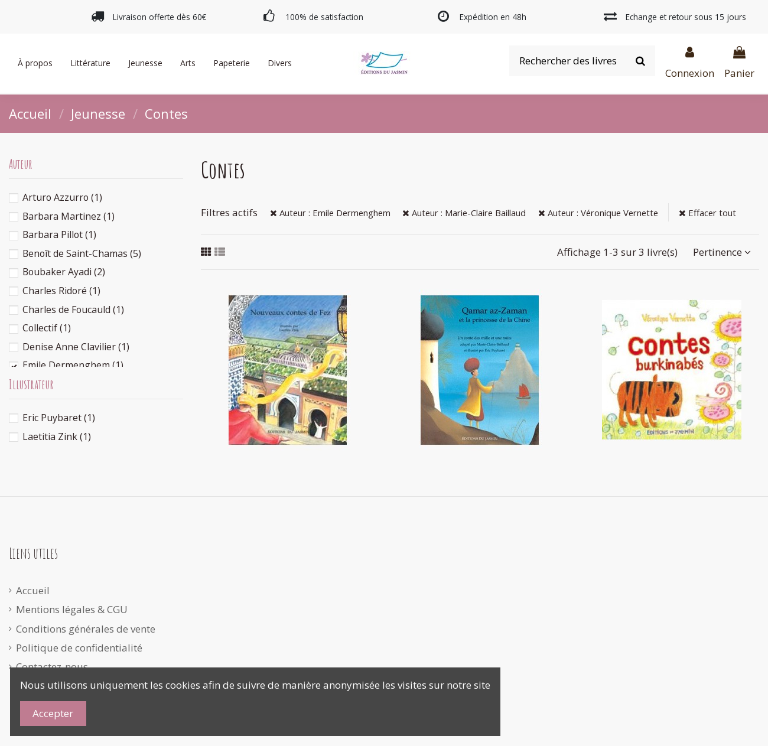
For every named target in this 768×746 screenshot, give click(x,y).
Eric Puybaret (58, 417)
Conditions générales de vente (85, 629)
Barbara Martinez (68, 216)
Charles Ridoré (61, 290)
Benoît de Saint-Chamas (81, 253)
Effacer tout (707, 213)
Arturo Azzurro (62, 197)
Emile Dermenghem (72, 365)
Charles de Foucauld (73, 309)
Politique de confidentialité (79, 647)
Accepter (52, 713)
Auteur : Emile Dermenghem (330, 213)
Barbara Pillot (59, 234)
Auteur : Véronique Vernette (598, 213)
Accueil (33, 590)
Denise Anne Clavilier (75, 346)
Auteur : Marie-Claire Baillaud (464, 213)
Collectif (46, 327)
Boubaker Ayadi (63, 271)
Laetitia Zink (56, 436)
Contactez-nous (52, 666)
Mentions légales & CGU (72, 609)
